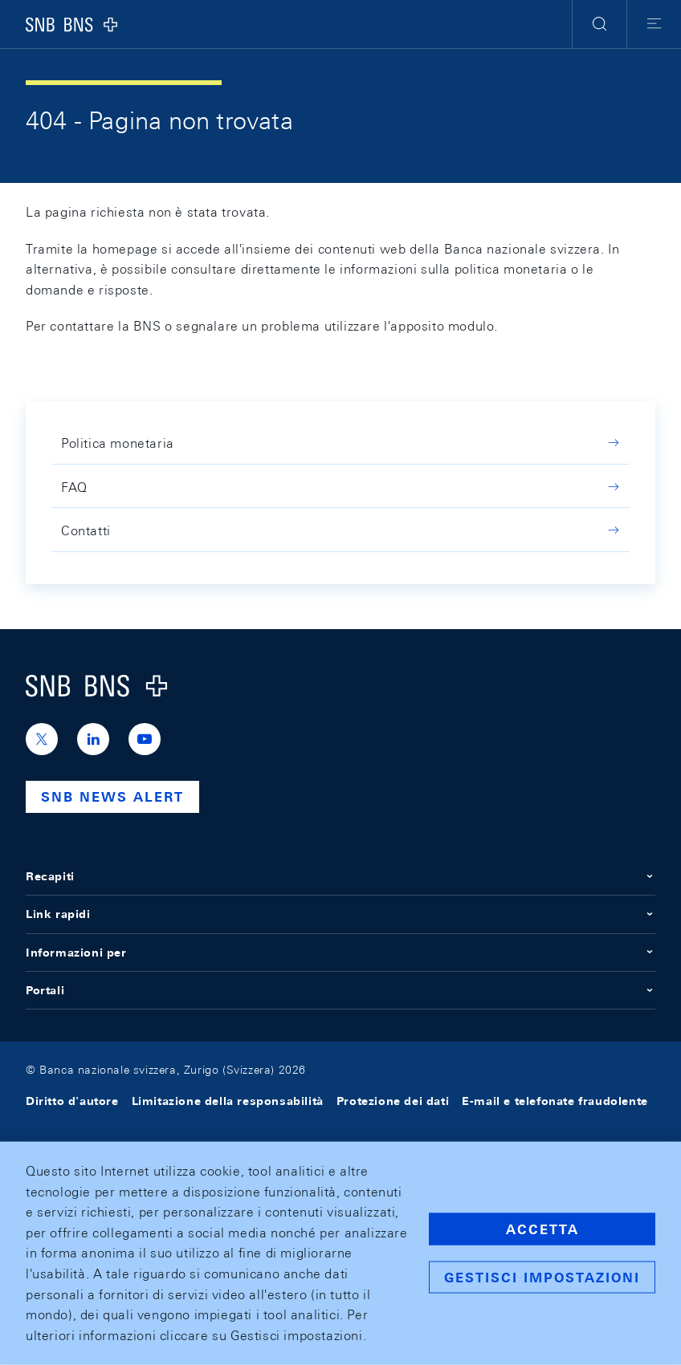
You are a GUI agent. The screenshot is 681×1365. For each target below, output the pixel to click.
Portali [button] (340, 990)
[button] (599, 24)
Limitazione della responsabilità (228, 1101)
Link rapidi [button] (340, 914)
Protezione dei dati (392, 1101)
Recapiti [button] (340, 876)
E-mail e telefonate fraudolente (555, 1101)
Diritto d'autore (72, 1101)
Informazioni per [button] (340, 952)
